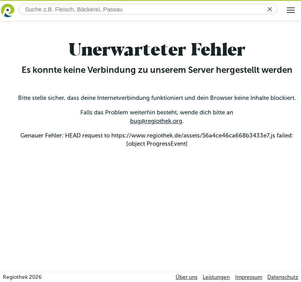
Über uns (187, 277)
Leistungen (216, 277)
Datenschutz (282, 277)
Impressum (248, 277)
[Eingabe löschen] (270, 9)
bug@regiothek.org (156, 121)
